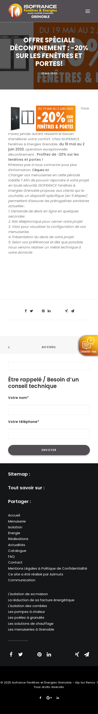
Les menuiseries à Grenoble (31, 629)
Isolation (15, 527)
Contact (15, 562)
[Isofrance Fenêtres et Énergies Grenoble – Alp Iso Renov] (32, 11)
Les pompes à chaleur (26, 611)
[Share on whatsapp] (55, 309)
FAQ (11, 556)
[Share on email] (72, 311)
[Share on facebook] (25, 311)
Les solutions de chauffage (30, 623)
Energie (14, 533)
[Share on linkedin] (49, 311)
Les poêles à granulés (26, 617)
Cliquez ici (40, 170)
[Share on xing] (66, 311)
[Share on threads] (37, 309)
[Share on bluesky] (60, 309)
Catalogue (17, 550)
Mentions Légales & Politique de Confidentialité (47, 568)
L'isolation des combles (27, 605)
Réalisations (18, 538)
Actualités (16, 544)
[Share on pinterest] (43, 311)
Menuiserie (17, 521)
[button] (87, 11)
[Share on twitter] (31, 311)
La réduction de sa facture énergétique (41, 600)
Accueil (49, 347)
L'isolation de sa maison (28, 594)
